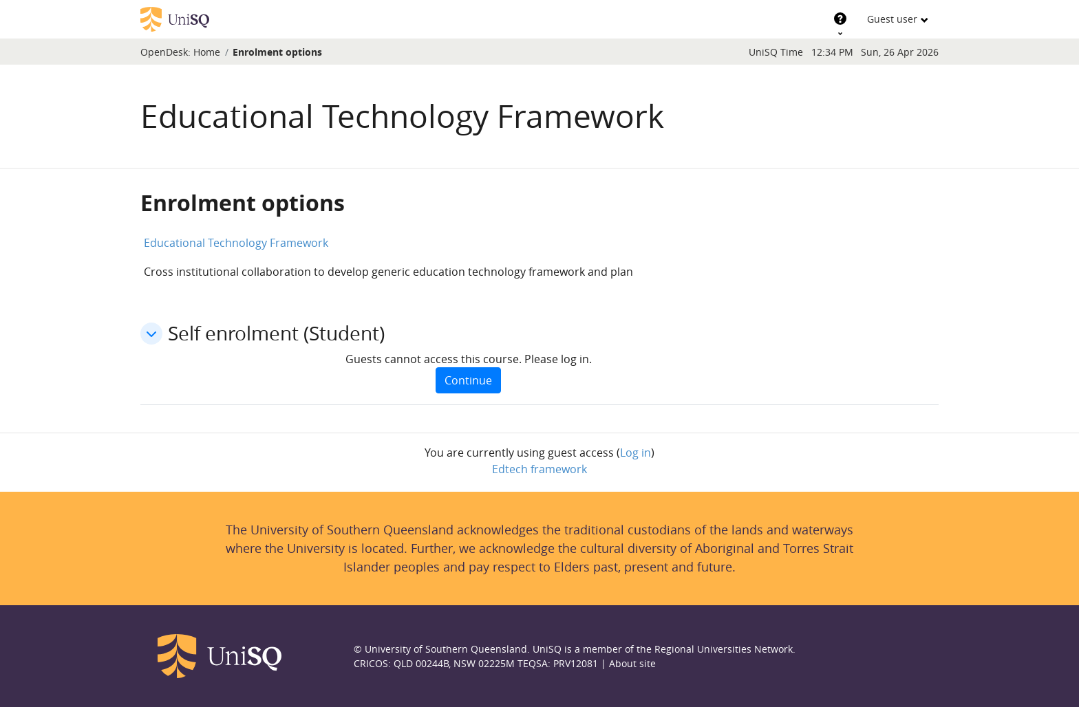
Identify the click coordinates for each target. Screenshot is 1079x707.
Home (206, 51)
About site (632, 663)
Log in (635, 452)
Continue (468, 380)
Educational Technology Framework (236, 242)
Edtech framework (539, 469)
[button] (151, 334)
